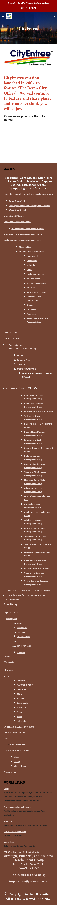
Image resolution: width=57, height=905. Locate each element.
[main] (28, 28)
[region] (28, 6)
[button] (3, 15)
